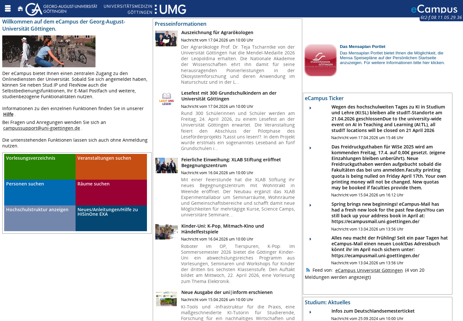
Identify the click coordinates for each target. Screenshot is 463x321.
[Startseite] (20, 9)
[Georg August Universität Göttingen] (105, 8)
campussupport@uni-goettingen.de (41, 128)
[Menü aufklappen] (7, 8)
